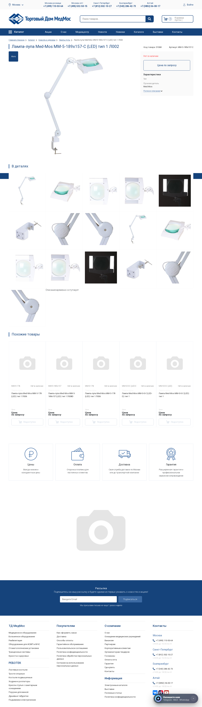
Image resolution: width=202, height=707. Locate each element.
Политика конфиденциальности (72, 652)
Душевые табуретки (18, 696)
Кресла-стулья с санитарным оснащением (23, 687)
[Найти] (149, 19)
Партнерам (110, 644)
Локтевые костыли (18, 670)
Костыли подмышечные (20, 677)
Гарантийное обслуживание (70, 644)
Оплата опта (111, 659)
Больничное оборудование (22, 636)
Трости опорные (17, 674)
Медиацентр (82, 32)
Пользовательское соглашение (72, 648)
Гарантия (109, 663)
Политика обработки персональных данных (74, 657)
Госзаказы (110, 656)
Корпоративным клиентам (118, 648)
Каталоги (139, 32)
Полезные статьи (113, 693)
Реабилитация (15, 640)
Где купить (110, 667)
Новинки (120, 32)
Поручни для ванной (18, 692)
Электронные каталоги (116, 685)
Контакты (177, 32)
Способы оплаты (65, 640)
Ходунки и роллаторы (19, 681)
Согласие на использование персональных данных (70, 664)
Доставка (61, 636)
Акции (48, 32)
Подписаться (130, 599)
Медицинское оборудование (22, 633)
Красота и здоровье (19, 656)
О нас (63, 32)
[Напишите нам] (176, 698)
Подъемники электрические (22, 700)
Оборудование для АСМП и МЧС (24, 644)
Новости (102, 32)
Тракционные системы (19, 652)
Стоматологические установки (24, 648)
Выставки (158, 32)
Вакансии (109, 640)
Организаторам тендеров (117, 652)
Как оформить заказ (67, 633)
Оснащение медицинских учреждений (122, 636)
